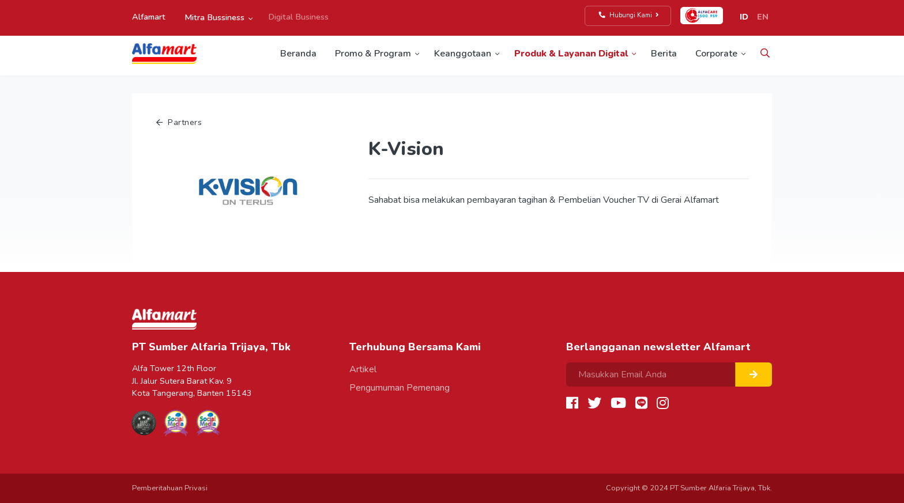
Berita (664, 53)
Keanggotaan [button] (462, 53)
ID (744, 16)
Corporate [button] (716, 53)
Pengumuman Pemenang (399, 387)
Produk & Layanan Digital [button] (571, 53)
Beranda (298, 53)
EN (763, 16)
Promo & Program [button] (373, 53)
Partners (179, 122)
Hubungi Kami (629, 15)
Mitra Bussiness (214, 17)
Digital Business (298, 16)
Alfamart (148, 16)
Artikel (362, 369)
